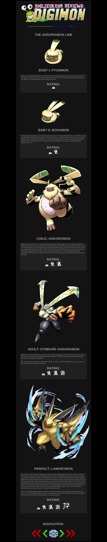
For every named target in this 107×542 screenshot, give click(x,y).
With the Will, (57, 26)
